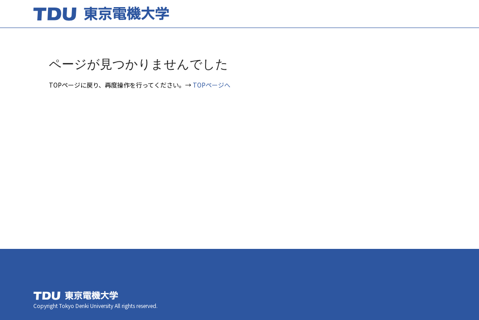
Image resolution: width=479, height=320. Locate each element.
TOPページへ (211, 84)
